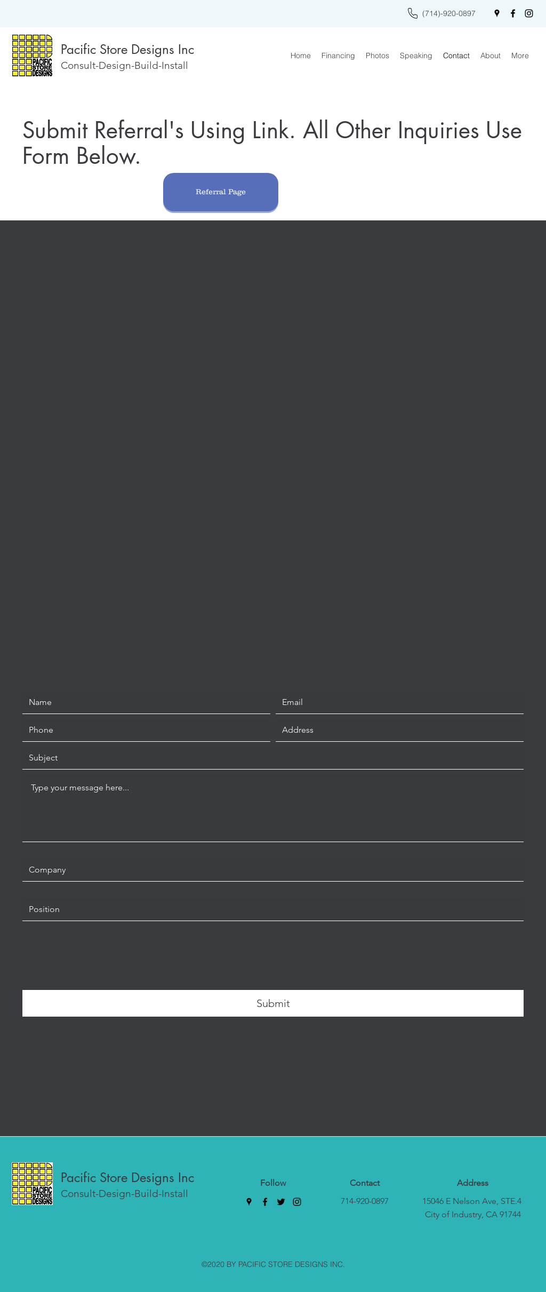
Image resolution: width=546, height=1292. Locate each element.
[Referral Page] (220, 192)
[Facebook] (513, 13)
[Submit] (273, 1003)
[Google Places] (497, 13)
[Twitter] (281, 1201)
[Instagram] (529, 13)
